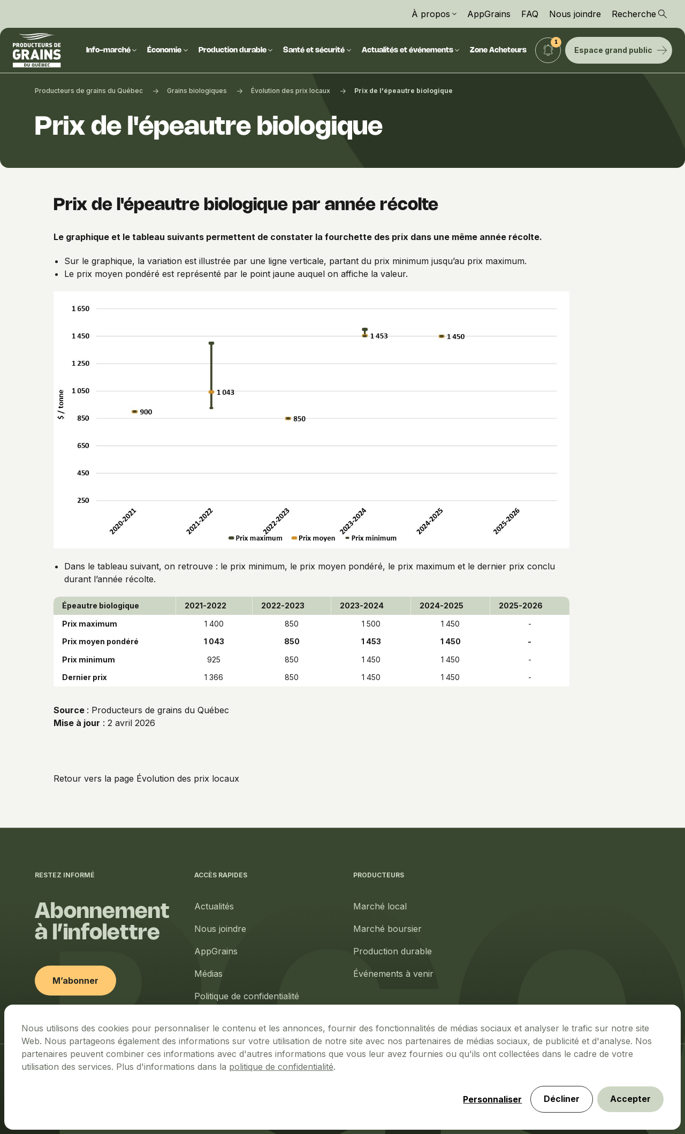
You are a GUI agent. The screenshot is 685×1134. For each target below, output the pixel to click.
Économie (167, 50)
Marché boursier (387, 928)
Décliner (562, 1099)
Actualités (214, 906)
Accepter (630, 1099)
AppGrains (489, 14)
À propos (434, 14)
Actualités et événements (411, 50)
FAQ (529, 14)
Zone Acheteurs (498, 50)
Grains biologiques (197, 91)
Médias (208, 973)
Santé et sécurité (317, 50)
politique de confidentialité (281, 1066)
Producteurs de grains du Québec (89, 91)
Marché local (380, 906)
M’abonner (75, 980)
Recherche (639, 14)
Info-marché (111, 50)
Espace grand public (620, 50)
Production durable (236, 50)
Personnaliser (492, 1099)
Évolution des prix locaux (290, 91)
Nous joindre (575, 14)
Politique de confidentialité (246, 996)
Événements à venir (393, 973)
